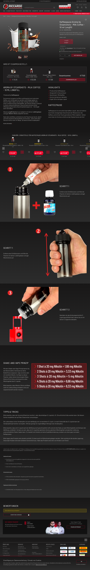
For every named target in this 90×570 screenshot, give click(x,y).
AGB (47, 548)
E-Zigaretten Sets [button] (10, 11)
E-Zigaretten (6, 553)
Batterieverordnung (51, 555)
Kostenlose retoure (82, 1)
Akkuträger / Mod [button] (27, 11)
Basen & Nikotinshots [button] (65, 11)
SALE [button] (73, 11)
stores (77, 4)
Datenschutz (49, 553)
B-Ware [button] (76, 11)
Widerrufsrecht (50, 550)
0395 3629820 (35, 548)
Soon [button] (80, 11)
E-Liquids (5, 550)
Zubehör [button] (41, 11)
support (80, 4)
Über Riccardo (6, 548)
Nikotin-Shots (13, 113)
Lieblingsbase (37, 112)
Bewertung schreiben (20, 514)
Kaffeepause (15, 95)
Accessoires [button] (47, 11)
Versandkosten (70, 48)
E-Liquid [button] (53, 11)
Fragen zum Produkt (76, 527)
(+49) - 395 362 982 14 (37, 553)
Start (4, 16)
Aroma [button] (57, 11)
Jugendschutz (6, 555)
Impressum (49, 546)
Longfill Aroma (12, 112)
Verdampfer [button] (35, 11)
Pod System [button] (19, 11)
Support (20, 556)
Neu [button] (4, 11)
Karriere (85, 4)
